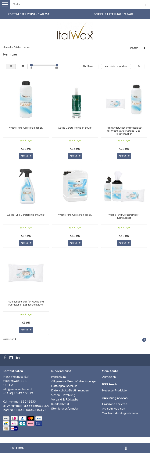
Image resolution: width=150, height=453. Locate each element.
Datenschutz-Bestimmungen (70, 390)
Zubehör (17, 47)
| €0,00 (17, 448)
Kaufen (26, 155)
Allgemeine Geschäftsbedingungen (74, 381)
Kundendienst (60, 404)
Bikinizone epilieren (114, 404)
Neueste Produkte (114, 390)
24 (139, 66)
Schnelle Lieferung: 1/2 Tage (114, 14)
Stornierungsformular (65, 409)
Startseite (7, 47)
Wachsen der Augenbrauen (120, 413)
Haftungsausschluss (64, 386)
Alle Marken (88, 66)
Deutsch (134, 47)
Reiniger (27, 47)
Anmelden (109, 377)
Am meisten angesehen (116, 66)
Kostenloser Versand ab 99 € (28, 14)
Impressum (58, 377)
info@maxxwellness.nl (17, 389)
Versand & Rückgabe (65, 399)
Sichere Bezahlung (63, 395)
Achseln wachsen (113, 409)
